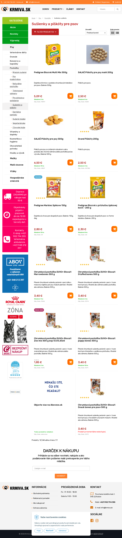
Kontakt (81, 9)
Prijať (39, 531)
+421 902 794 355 (9, 2)
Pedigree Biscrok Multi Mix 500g (50, 72)
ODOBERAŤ (61, 476)
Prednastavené (93, 33)
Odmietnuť (62, 531)
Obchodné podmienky (41, 493)
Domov (45, 9)
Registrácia (106, 2)
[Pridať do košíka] (70, 96)
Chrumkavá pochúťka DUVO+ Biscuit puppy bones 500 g (96, 339)
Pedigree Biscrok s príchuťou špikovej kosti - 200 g (97, 206)
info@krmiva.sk (34, 2)
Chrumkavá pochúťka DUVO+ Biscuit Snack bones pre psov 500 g (96, 406)
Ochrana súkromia (40, 508)
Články (70, 9)
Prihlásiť (98, 2)
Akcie (13, 27)
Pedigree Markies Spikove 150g (50, 205)
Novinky (14, 34)
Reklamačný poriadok (41, 498)
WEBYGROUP (98, 534)
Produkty (58, 9)
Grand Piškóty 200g (88, 139)
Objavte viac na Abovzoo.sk (48, 405)
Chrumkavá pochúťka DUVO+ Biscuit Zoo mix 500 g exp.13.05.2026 (52, 339)
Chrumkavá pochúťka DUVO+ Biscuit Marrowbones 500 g (52, 273)
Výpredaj (14, 40)
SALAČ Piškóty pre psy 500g (48, 139)
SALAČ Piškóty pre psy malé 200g (95, 72)
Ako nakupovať (38, 503)
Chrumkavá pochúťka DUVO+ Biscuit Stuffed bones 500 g (96, 273)
